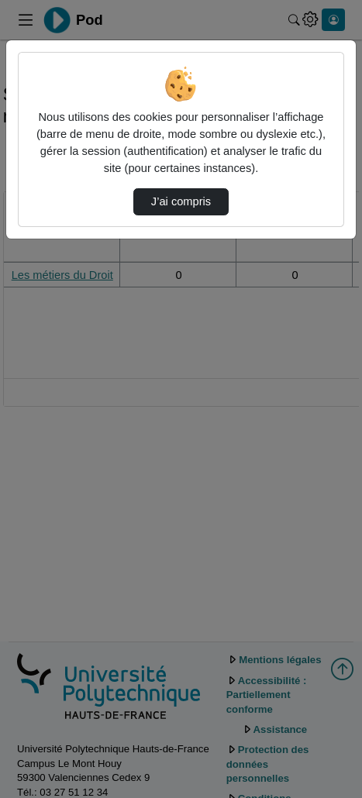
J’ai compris (181, 201)
